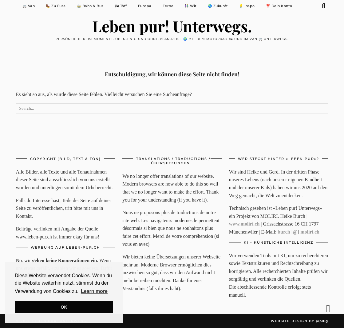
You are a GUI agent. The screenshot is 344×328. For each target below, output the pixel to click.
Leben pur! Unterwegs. (172, 26)
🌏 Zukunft (218, 6)
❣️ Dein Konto (279, 6)
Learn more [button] (94, 291)
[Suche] (324, 6)
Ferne (168, 6)
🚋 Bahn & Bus (90, 6)
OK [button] (64, 307)
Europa (145, 6)
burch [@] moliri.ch (298, 231)
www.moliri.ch (244, 223)
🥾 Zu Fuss (56, 6)
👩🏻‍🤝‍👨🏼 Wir (190, 6)
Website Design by (299, 321)
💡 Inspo (247, 6)
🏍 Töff (121, 6)
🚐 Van (28, 6)
